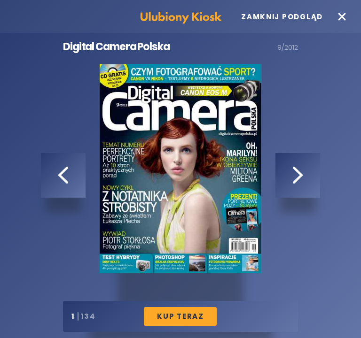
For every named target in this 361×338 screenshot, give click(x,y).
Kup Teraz (180, 316)
